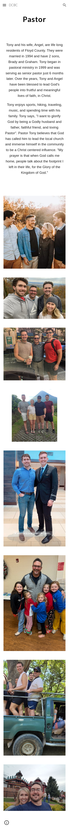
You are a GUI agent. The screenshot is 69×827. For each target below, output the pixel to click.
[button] (4, 5)
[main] (34, 19)
